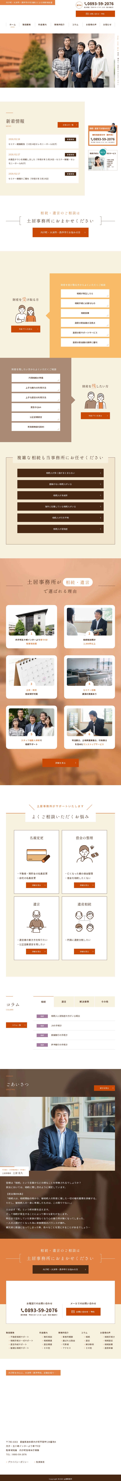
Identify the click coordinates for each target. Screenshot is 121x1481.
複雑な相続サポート (19, 1390)
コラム (75, 24)
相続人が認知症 (60, 552)
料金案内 (42, 24)
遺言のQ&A (36, 422)
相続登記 (109, 1383)
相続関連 (48, 1383)
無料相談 (48, 1379)
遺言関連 (48, 1386)
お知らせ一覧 (68, 124)
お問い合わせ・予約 (97, 13)
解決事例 (90, 1386)
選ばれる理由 (69, 1383)
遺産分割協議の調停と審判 (85, 353)
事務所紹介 (59, 24)
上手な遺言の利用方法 (36, 411)
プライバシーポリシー (18, 1455)
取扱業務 (27, 24)
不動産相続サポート (19, 1379)
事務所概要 (68, 1379)
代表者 (66, 1386)
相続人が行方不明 (60, 540)
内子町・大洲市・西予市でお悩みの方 (61, 238)
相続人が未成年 (60, 515)
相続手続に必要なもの (85, 310)
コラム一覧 (16, 1050)
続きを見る (104, 1128)
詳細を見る (60, 787)
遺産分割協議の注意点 (85, 331)
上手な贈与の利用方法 (36, 400)
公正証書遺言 (36, 433)
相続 (88, 1379)
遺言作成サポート (18, 1386)
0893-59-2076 (100, 3)
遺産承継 (109, 1390)
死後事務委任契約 (36, 444)
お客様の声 (91, 24)
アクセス (67, 1390)
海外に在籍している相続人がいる (60, 527)
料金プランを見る (25, 337)
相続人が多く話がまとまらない (60, 491)
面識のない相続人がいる (60, 503)
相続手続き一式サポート (21, 1383)
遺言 (88, 1383)
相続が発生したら (85, 299)
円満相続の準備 (36, 390)
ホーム (13, 24)
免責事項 (40, 1455)
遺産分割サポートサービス (85, 342)
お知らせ (107, 24)
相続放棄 (85, 321)
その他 (47, 1390)
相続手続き (110, 1379)
